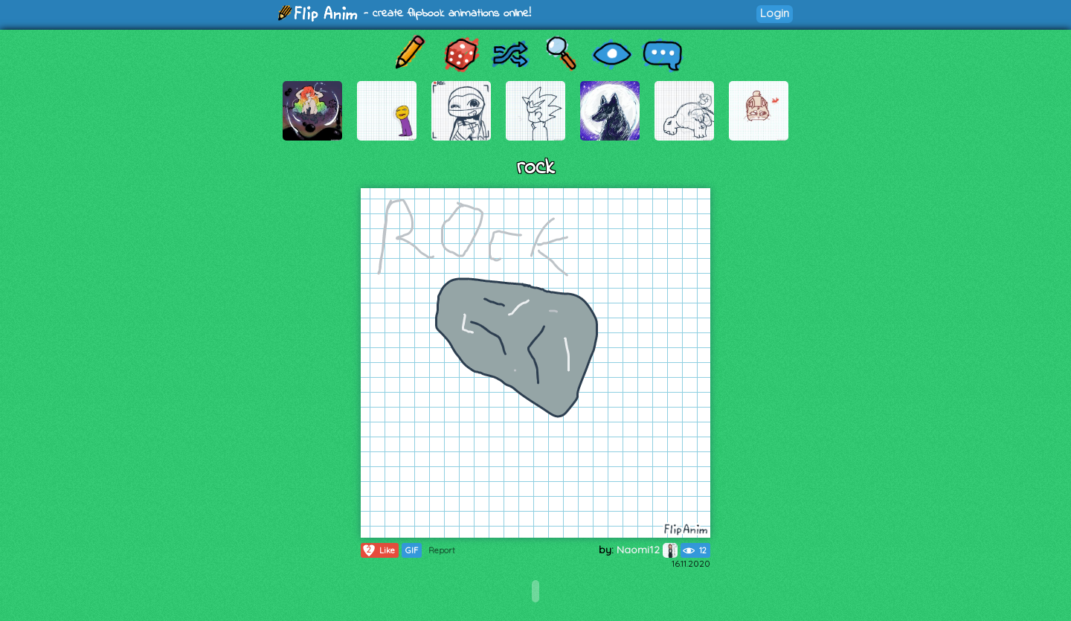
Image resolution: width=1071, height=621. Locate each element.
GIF (411, 550)
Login (774, 13)
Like (378, 550)
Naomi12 (647, 549)
